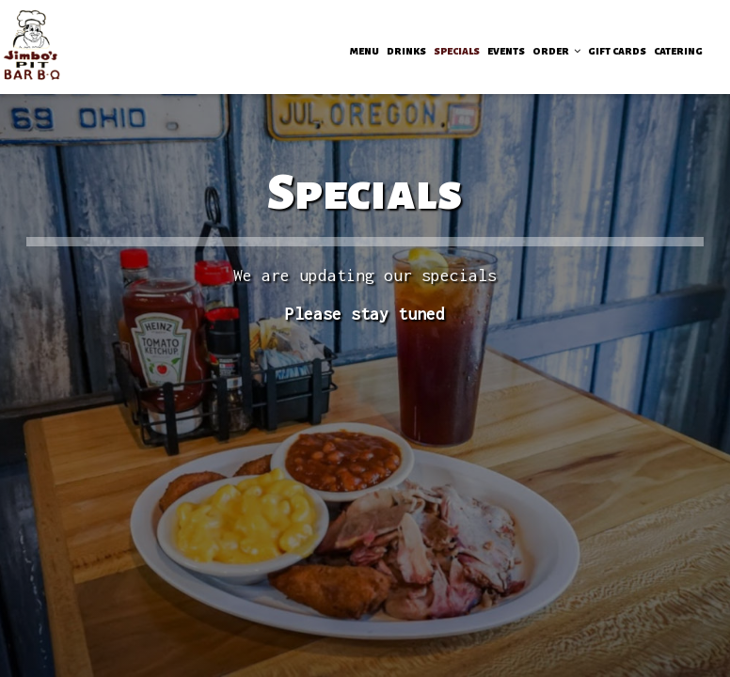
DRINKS (406, 51)
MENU (364, 51)
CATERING (678, 51)
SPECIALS (457, 51)
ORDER (556, 51)
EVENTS (506, 51)
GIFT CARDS (617, 51)
